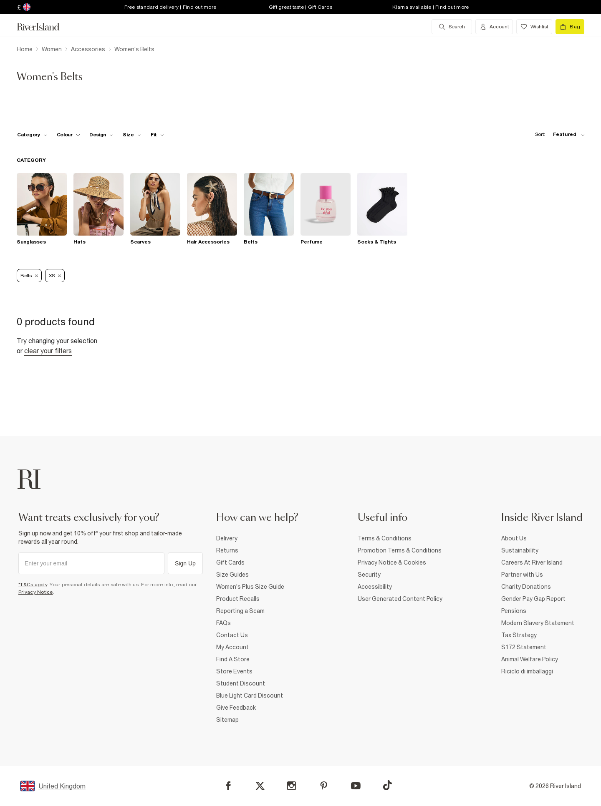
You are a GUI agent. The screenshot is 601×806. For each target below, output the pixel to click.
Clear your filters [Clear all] (48, 350)
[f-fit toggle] (157, 134)
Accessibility (375, 586)
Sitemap (227, 719)
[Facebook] (228, 785)
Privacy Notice (35, 592)
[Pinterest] (323, 785)
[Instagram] (291, 785)
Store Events (234, 671)
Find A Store (233, 659)
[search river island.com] (451, 27)
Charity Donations (526, 586)
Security (369, 574)
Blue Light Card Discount (249, 695)
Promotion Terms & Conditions (400, 550)
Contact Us (232, 635)
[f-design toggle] (101, 134)
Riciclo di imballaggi (527, 671)
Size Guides (232, 574)
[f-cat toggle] (32, 134)
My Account (232, 647)
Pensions (513, 611)
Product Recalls (238, 598)
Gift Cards (230, 562)
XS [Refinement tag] (55, 276)
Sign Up (185, 563)
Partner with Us (522, 574)
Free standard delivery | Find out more (170, 7)
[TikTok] (387, 785)
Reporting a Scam (240, 611)
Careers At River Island (532, 562)
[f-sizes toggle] (132, 134)
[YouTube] (355, 785)
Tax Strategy (519, 635)
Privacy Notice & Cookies (392, 562)
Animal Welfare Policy (529, 659)
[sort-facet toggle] (557, 134)
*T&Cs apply (32, 585)
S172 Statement (523, 647)
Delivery (226, 538)
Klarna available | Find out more (430, 7)
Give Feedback (236, 707)
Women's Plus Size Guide (250, 586)
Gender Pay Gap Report (533, 598)
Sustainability (519, 550)
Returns (227, 550)
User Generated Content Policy (400, 598)
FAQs (223, 623)
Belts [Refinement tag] (29, 276)
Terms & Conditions (385, 538)
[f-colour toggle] (68, 134)
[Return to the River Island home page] (44, 26)
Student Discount (240, 683)
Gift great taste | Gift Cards (300, 7)
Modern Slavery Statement (537, 623)
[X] (260, 786)
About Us (514, 538)
